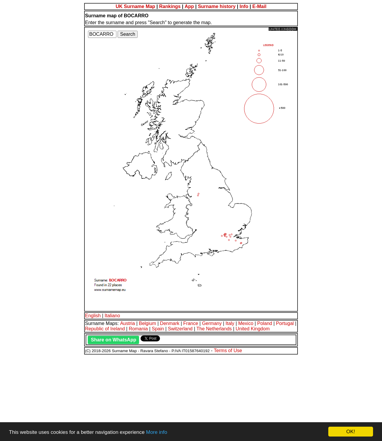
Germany (212, 323)
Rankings (170, 6)
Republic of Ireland (105, 328)
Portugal (285, 323)
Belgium (147, 323)
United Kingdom (253, 328)
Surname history (216, 6)
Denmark (169, 323)
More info (156, 432)
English (93, 315)
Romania (138, 328)
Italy (230, 323)
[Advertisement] (181, 397)
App (189, 6)
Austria (127, 323)
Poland (264, 323)
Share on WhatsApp (113, 339)
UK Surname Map (135, 6)
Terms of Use (228, 350)
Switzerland (180, 328)
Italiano (112, 315)
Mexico (245, 323)
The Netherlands (214, 328)
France (190, 323)
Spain (158, 328)
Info (244, 6)
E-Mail (259, 6)
